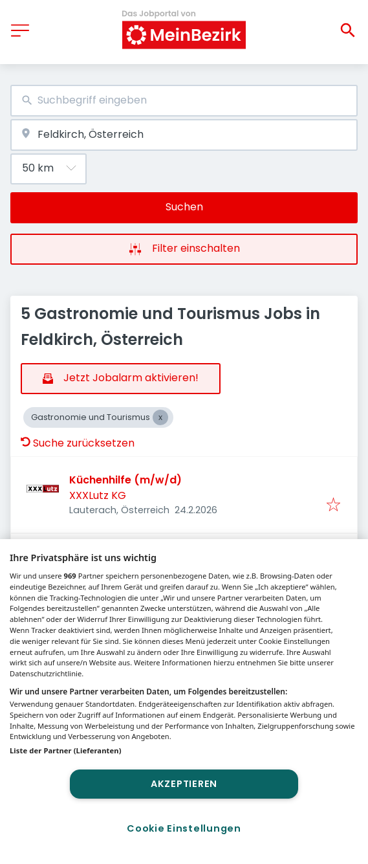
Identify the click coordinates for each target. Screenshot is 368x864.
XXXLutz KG (97, 495)
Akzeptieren (184, 783)
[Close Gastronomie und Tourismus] (160, 417)
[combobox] (184, 100)
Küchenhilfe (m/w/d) (125, 479)
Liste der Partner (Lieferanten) (66, 750)
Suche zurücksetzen (78, 443)
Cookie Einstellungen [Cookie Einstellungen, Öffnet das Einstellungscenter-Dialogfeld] (184, 828)
